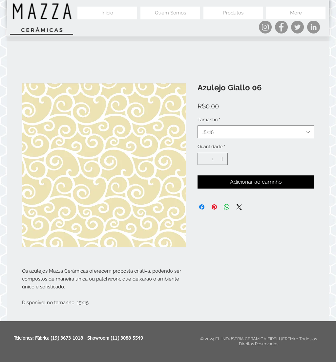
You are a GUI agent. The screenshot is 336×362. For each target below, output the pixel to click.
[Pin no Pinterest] (214, 207)
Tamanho (209, 119)
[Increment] (223, 159)
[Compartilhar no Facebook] (202, 207)
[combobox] (256, 131)
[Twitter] (297, 27)
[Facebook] (281, 27)
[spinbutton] (213, 159)
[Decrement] (203, 159)
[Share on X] (239, 207)
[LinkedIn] (313, 27)
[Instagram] (265, 27)
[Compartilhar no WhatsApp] (227, 207)
